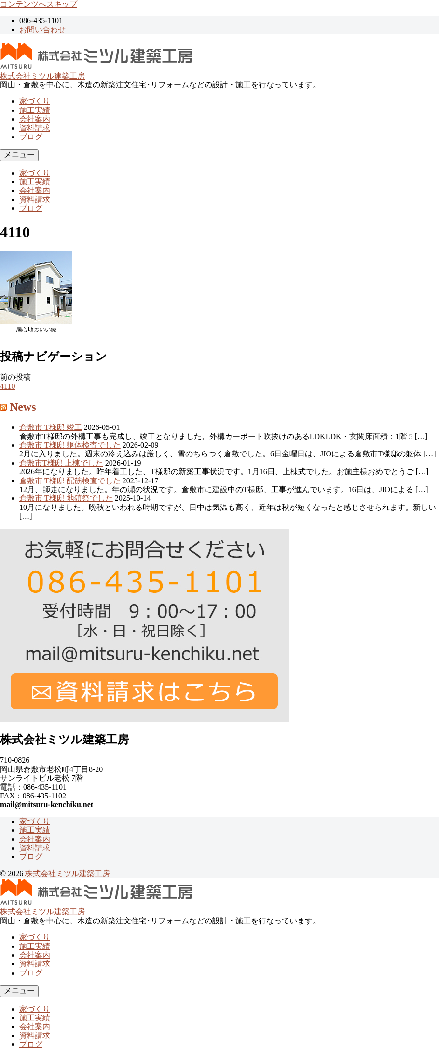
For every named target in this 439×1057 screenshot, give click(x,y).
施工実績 (34, 110)
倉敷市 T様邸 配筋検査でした (70, 481)
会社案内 (34, 119)
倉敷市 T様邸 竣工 (50, 427)
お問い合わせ (42, 30)
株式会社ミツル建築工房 (42, 76)
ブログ (30, 137)
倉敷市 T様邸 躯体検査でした (70, 445)
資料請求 (34, 128)
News (23, 406)
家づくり (34, 101)
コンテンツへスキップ (38, 4)
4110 (7, 386)
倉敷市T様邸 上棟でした (61, 463)
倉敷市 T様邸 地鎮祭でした (66, 498)
